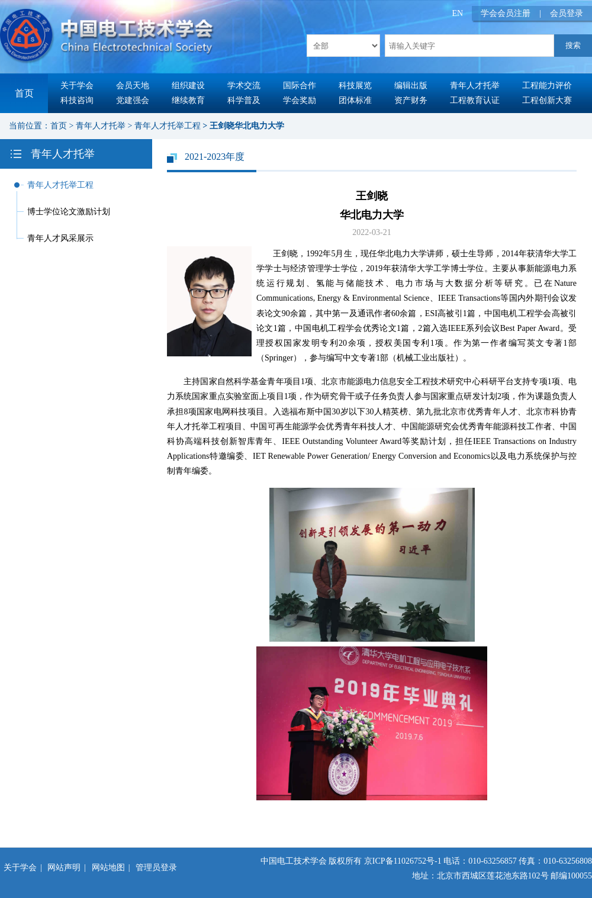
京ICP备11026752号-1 (403, 861)
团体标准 (355, 100)
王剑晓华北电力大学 (247, 125)
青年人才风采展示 (60, 238)
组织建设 (188, 85)
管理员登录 (156, 867)
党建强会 (132, 100)
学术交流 (243, 85)
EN (458, 13)
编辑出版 (410, 85)
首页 (24, 93)
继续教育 (188, 100)
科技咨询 (77, 100)
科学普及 (243, 100)
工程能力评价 (547, 85)
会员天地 (132, 85)
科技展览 (355, 85)
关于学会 (77, 85)
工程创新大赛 (547, 100)
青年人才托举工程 (167, 125)
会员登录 (566, 13)
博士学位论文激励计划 (68, 211)
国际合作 (299, 85)
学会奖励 (299, 100)
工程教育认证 (475, 100)
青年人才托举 (475, 85)
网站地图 (108, 867)
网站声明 (64, 867)
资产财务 (410, 100)
